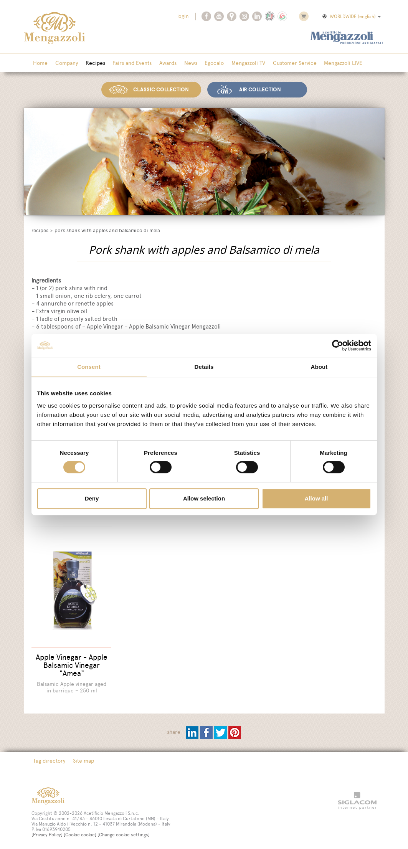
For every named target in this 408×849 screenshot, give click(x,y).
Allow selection (204, 498)
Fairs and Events (127, 63)
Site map (81, 757)
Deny (92, 498)
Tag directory (49, 757)
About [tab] (319, 366)
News (183, 63)
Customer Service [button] (283, 63)
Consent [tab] (89, 366)
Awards (161, 63)
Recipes (92, 63)
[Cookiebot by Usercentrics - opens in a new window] (337, 345)
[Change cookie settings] (123, 831)
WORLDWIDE (351, 16)
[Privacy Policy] (47, 831)
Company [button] (64, 63)
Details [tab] (204, 366)
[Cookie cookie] (80, 831)
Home (40, 63)
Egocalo (205, 63)
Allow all (316, 498)
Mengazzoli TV (238, 63)
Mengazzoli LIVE (330, 63)
